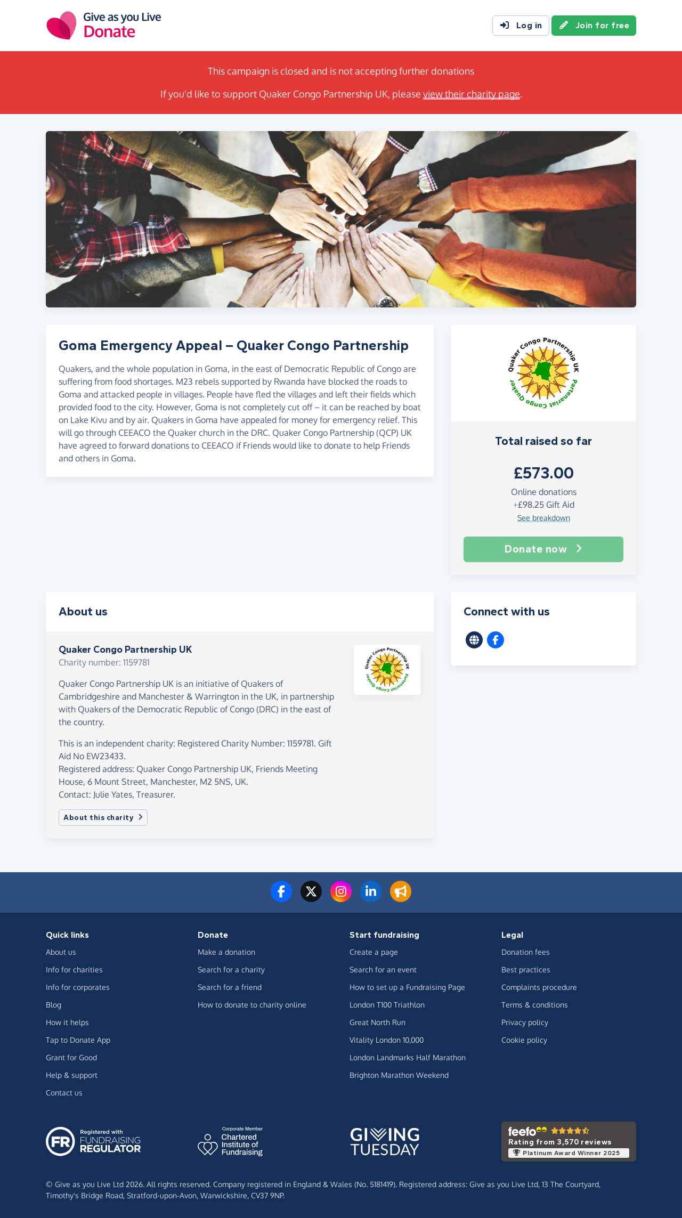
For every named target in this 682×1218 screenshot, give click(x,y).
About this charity (103, 817)
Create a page (374, 951)
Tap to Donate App (78, 1039)
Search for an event (383, 969)
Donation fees (525, 951)
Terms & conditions (534, 1004)
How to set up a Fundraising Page (407, 987)
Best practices (525, 969)
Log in (520, 25)
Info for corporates (78, 987)
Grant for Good (71, 1057)
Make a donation (226, 951)
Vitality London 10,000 (387, 1039)
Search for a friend (230, 987)
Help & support (72, 1074)
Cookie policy (524, 1039)
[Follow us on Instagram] (341, 897)
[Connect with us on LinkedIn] (370, 897)
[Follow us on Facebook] (281, 897)
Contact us (64, 1092)
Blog (53, 1004)
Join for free (594, 25)
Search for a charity (231, 969)
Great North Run (377, 1022)
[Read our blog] (400, 897)
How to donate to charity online (252, 1004)
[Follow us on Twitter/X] (311, 897)
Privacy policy (524, 1022)
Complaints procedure (539, 987)
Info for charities (74, 969)
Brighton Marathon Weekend (399, 1074)
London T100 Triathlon (387, 1004)
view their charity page (471, 94)
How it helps (67, 1022)
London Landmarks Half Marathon (408, 1057)
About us (61, 951)
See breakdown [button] (543, 517)
